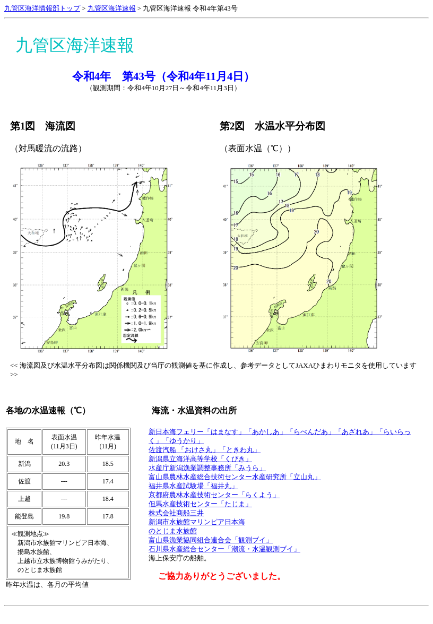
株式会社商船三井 (176, 513)
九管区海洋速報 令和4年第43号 (190, 8)
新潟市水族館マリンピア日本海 (197, 522)
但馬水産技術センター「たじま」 (200, 504)
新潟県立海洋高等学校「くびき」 (200, 459)
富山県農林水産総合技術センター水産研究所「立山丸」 (235, 477)
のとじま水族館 (173, 531)
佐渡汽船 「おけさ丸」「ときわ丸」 (205, 450)
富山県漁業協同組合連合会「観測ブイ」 (211, 540)
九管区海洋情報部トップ (42, 8)
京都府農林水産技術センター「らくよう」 (214, 495)
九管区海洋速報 (112, 8)
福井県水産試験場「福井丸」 (193, 486)
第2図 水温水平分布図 (272, 126)
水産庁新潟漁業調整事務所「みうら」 (207, 468)
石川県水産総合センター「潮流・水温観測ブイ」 (224, 549)
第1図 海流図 (42, 126)
